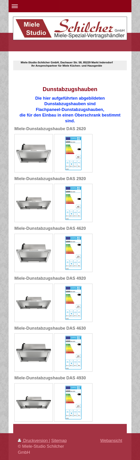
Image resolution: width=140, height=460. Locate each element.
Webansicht (111, 440)
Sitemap (59, 440)
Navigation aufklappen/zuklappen (70, 6)
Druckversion (33, 440)
